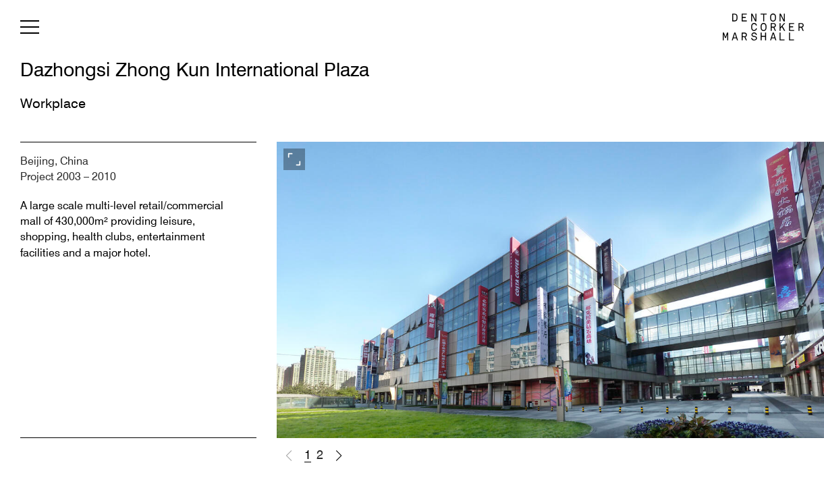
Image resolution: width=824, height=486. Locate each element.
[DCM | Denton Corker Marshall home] (763, 27)
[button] (339, 455)
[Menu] (29, 29)
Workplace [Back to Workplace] (53, 104)
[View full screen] (294, 159)
